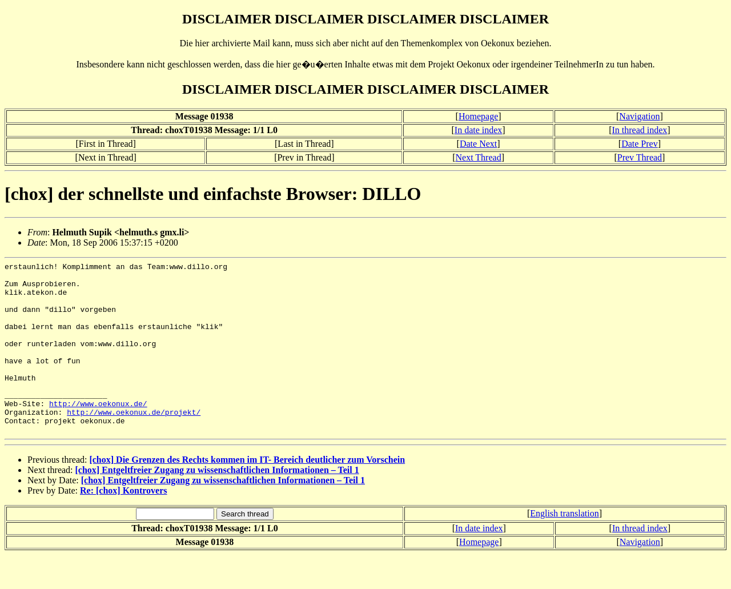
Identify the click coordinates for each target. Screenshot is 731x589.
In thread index (639, 130)
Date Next (478, 144)
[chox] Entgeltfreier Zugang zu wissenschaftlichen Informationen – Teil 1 (217, 504)
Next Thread (478, 157)
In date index (479, 130)
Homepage (478, 116)
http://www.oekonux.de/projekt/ (133, 443)
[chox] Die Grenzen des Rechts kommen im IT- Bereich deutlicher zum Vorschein (247, 494)
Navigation (639, 116)
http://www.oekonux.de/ (98, 432)
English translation (564, 547)
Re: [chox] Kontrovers (123, 525)
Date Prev (639, 144)
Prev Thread (639, 157)
